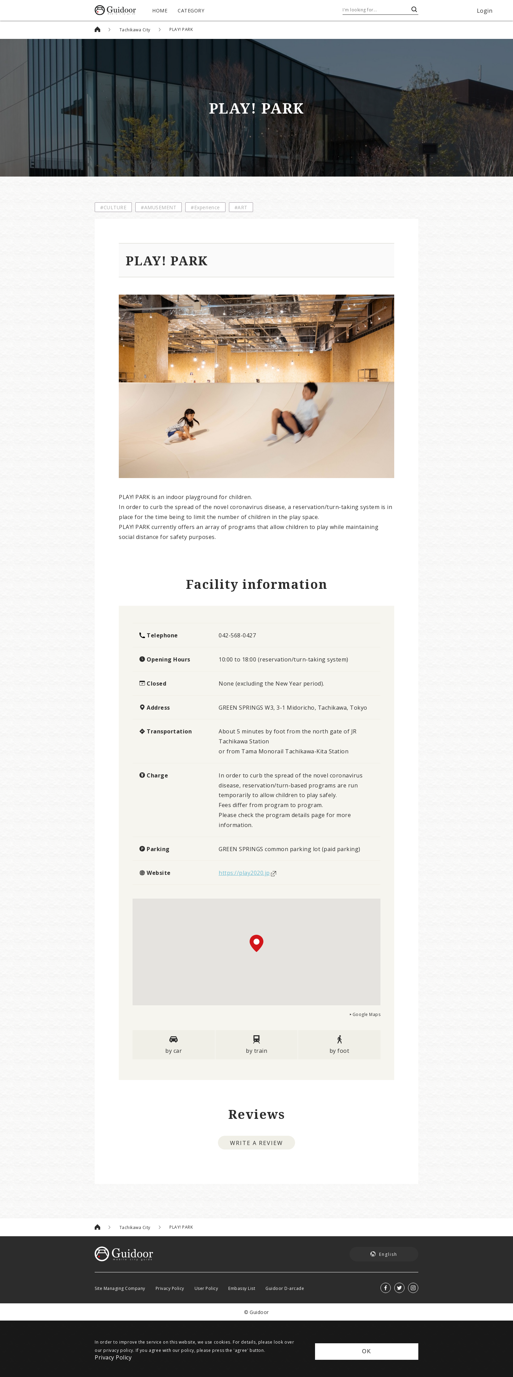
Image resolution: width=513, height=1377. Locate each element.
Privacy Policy (170, 1288)
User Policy (206, 1288)
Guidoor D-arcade (284, 1288)
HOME (159, 10)
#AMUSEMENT (158, 207)
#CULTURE (113, 207)
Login (485, 10)
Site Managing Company (120, 1288)
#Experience (205, 207)
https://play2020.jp (244, 872)
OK (366, 1351)
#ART (241, 207)
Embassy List (241, 1288)
